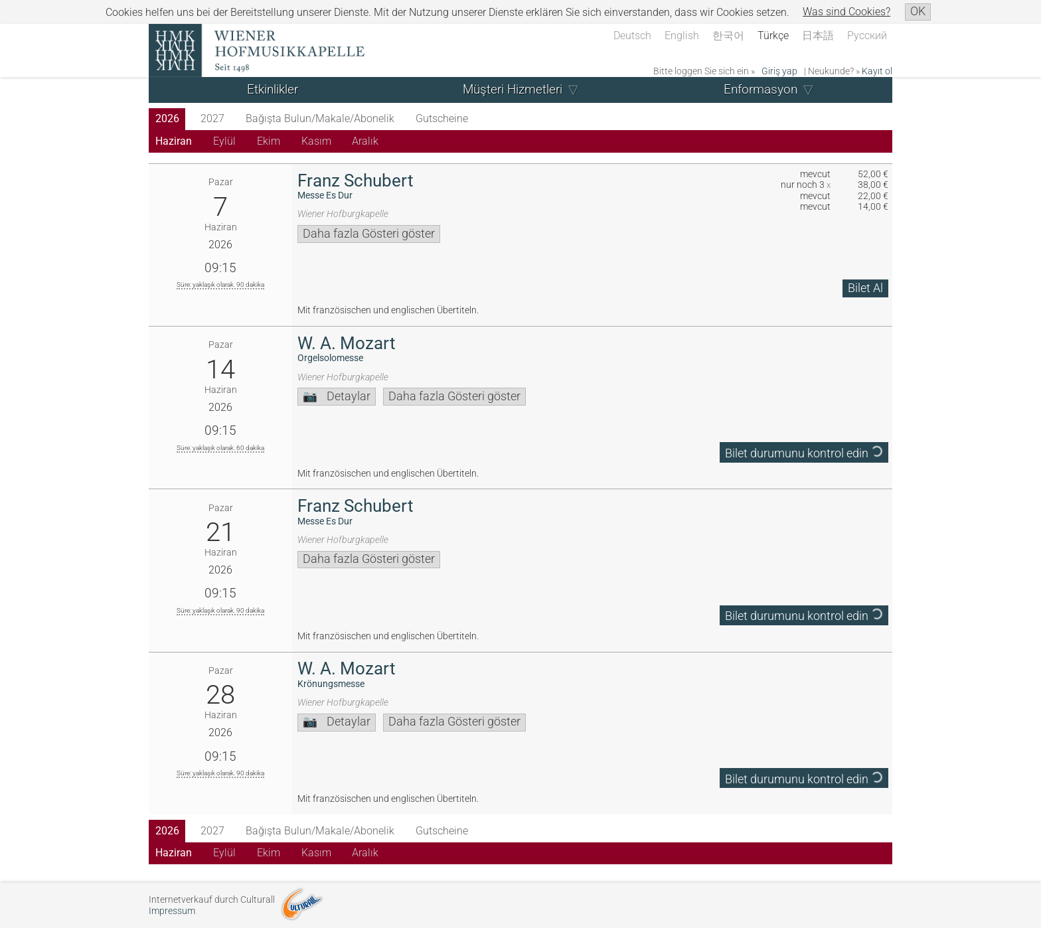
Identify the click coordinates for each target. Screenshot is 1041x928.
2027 (212, 118)
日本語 (818, 35)
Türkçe (773, 35)
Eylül (224, 141)
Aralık (365, 141)
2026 (167, 118)
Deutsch (632, 35)
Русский (867, 35)
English (682, 35)
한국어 (728, 35)
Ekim (268, 141)
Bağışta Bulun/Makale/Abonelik (320, 118)
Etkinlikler (272, 89)
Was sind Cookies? (846, 11)
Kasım (316, 141)
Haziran (173, 141)
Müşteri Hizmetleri (512, 89)
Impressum (172, 911)
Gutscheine (442, 118)
